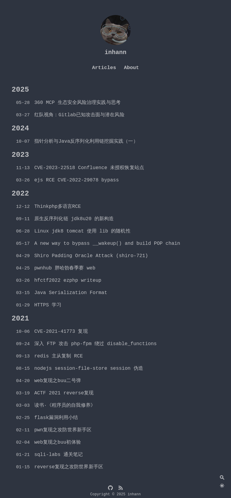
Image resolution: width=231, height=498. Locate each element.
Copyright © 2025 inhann (115, 494)
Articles (104, 68)
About (131, 68)
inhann (116, 52)
